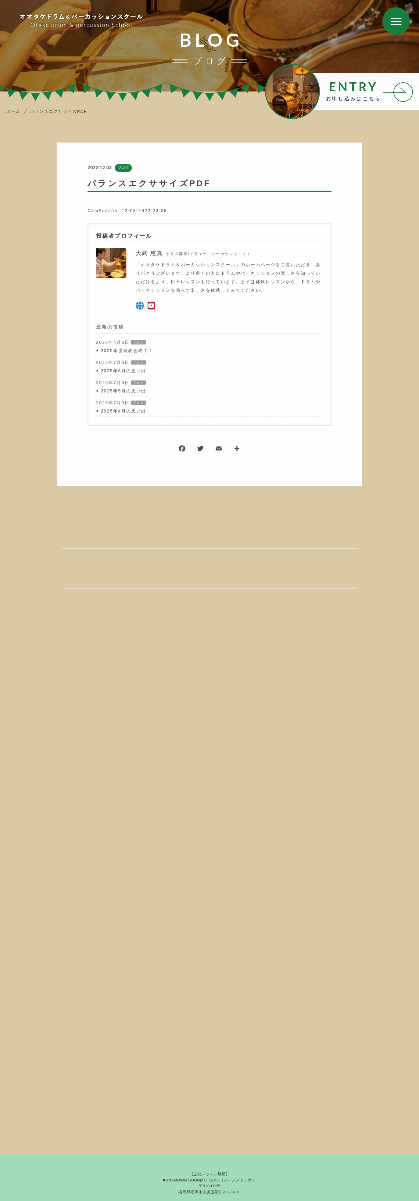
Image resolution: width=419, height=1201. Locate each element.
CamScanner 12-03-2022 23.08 (127, 211)
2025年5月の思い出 (123, 391)
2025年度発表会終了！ (127, 351)
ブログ (122, 168)
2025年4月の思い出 (123, 411)
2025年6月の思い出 (123, 371)
